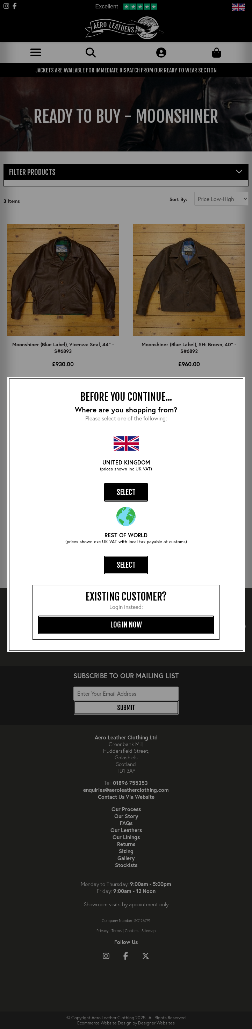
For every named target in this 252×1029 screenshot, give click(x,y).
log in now (126, 624)
